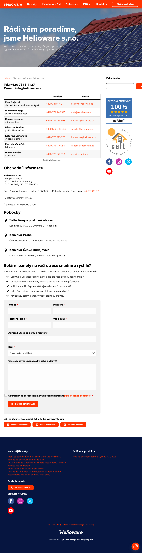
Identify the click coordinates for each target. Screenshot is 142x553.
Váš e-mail (60, 318)
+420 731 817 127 (22, 85)
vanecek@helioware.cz (82, 145)
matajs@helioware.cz (81, 112)
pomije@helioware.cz (82, 154)
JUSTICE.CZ (92, 191)
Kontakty (101, 4)
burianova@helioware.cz (83, 137)
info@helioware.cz (28, 88)
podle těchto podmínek (77, 395)
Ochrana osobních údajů (73, 525)
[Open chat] (135, 546)
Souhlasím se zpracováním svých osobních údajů (50, 395)
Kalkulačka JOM (51, 4)
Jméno (13, 304)
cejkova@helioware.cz (82, 103)
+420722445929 (56, 112)
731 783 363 (58, 120)
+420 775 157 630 (55, 154)
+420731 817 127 (55, 103)
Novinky (32, 4)
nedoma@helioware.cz (82, 120)
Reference (72, 4)
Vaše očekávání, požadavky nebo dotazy (33, 360)
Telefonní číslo (17, 318)
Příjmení (59, 304)
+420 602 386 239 (56, 128)
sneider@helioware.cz (82, 128)
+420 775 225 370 (55, 137)
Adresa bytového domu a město (28, 332)
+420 (49, 120)
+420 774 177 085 (55, 145)
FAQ (87, 4)
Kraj (11, 346)
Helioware (7, 78)
